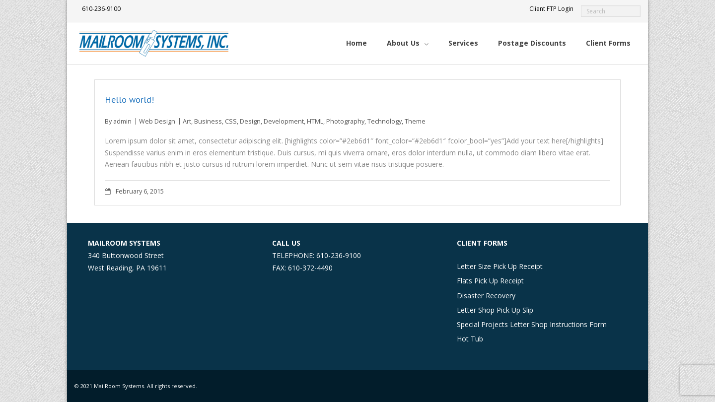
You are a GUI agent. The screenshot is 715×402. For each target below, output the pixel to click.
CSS (231, 121)
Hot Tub (470, 338)
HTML (315, 121)
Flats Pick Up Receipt (490, 280)
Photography (345, 121)
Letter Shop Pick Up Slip (495, 310)
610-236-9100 (101, 8)
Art (187, 121)
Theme (415, 121)
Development (284, 121)
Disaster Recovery (486, 295)
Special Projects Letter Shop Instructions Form (532, 324)
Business (208, 121)
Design (250, 121)
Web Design (157, 121)
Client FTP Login (551, 8)
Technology (384, 121)
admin (122, 121)
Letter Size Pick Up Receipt (500, 266)
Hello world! (129, 99)
